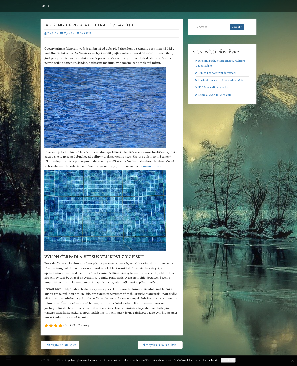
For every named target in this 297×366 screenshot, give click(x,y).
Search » (237, 26)
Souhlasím (228, 360)
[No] (292, 360)
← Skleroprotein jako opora (60, 345)
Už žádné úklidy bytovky (213, 87)
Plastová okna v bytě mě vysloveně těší (221, 80)
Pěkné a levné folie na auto (214, 94)
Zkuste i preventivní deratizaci (217, 73)
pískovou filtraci (150, 166)
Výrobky (69, 33)
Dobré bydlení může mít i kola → (160, 345)
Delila (45, 6)
